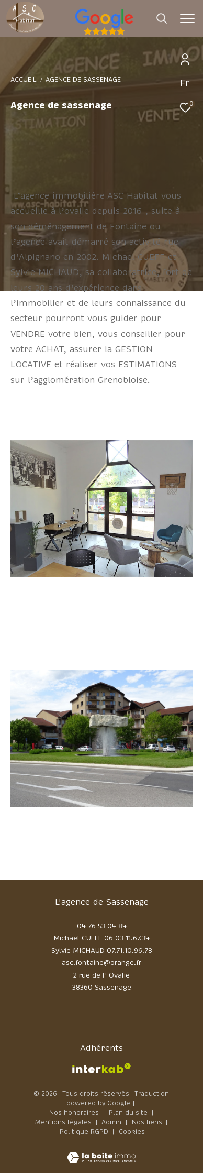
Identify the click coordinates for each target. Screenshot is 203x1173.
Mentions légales (64, 1122)
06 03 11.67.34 (127, 938)
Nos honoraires (74, 1113)
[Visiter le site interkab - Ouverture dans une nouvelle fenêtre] (101, 1068)
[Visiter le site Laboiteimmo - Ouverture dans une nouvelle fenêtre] (101, 1150)
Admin (112, 1122)
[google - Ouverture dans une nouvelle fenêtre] (148, 33)
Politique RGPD (84, 1131)
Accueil (23, 79)
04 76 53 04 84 (102, 926)
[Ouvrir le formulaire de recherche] (161, 18)
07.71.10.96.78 (129, 951)
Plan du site (129, 1113)
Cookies (132, 1132)
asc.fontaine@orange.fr (101, 963)
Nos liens (148, 1122)
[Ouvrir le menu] (187, 18)
